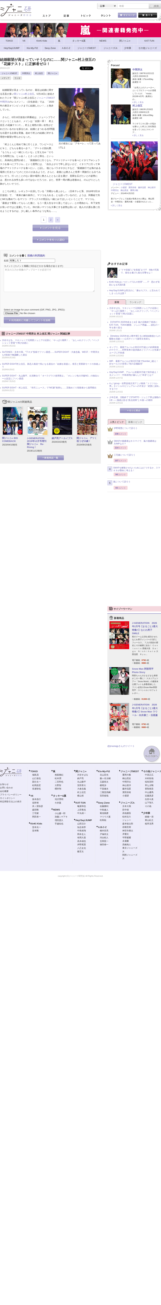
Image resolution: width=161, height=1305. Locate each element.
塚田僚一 (104, 844)
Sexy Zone (104, 802)
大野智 (58, 785)
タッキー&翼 (59, 795)
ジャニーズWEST (9, 73)
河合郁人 (104, 837)
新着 (116, 302)
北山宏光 (104, 775)
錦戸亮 (80, 778)
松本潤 (58, 778)
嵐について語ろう (118, 482)
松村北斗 (126, 816)
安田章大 (81, 785)
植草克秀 (149, 823)
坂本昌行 (36, 799)
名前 (6, 260)
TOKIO (34, 771)
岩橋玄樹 (126, 827)
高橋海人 (126, 844)
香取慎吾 (149, 788)
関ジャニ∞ (52, 73)
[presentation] (31, 297)
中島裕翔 (81, 830)
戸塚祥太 (104, 834)
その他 (148, 806)
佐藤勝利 (104, 806)
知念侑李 (81, 827)
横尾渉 (103, 785)
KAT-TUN (80, 802)
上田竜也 (81, 810)
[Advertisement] (134, 237)
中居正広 (149, 775)
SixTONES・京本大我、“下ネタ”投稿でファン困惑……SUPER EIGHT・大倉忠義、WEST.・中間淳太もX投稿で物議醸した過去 (50, 353)
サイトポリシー (7, 798)
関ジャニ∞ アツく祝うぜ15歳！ (87, 439)
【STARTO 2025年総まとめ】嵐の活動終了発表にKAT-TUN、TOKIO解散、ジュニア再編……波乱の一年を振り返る (134, 325)
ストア (46, 15)
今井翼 (58, 803)
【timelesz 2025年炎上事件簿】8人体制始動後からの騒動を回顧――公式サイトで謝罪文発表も (134, 337)
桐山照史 (124, 190)
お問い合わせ (6, 787)
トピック (86, 15)
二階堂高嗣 (105, 792)
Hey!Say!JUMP (83, 820)
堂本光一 (36, 827)
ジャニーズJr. (128, 802)
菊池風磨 (104, 813)
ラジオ (17, 78)
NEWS (56, 809)
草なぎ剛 (149, 785)
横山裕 (80, 795)
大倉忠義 (81, 788)
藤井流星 (142, 187)
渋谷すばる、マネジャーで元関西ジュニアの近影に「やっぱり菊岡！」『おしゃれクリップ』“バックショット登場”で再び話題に (50, 341)
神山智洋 (152, 187)
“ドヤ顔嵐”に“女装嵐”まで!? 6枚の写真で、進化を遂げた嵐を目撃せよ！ (140, 271)
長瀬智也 (36, 788)
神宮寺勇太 (127, 830)
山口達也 (36, 778)
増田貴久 (59, 820)
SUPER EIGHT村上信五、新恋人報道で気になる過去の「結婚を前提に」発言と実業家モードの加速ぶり (51, 365)
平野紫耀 (126, 837)
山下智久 (149, 802)
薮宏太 (80, 851)
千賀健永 (104, 788)
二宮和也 (59, 782)
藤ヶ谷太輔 (105, 778)
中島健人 (104, 810)
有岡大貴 (81, 837)
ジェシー (126, 820)
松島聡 (103, 820)
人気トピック (117, 422)
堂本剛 (35, 830)
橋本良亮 (104, 830)
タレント (105, 15)
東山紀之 (149, 820)
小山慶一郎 (60, 813)
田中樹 (125, 810)
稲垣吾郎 (149, 782)
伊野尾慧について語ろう (122, 429)
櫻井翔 (58, 788)
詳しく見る (139, 102)
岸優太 (125, 834)
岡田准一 (36, 816)
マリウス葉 (105, 816)
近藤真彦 (149, 795)
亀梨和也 (81, 806)
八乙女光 (81, 848)
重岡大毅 (134, 190)
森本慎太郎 (127, 823)
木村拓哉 (149, 778)
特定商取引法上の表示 (10, 801)
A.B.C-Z (102, 827)
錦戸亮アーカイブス (62, 438)
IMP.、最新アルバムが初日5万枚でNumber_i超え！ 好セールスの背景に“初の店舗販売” (134, 362)
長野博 (35, 803)
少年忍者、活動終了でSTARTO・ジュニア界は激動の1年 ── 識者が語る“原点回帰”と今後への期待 (135, 398)
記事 (66, 15)
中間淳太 (26, 73)
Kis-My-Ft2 (104, 771)
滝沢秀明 (59, 799)
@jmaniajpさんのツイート (121, 746)
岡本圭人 (81, 834)
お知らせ (4, 784)
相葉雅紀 (59, 775)
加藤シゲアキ (61, 816)
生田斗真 (149, 799)
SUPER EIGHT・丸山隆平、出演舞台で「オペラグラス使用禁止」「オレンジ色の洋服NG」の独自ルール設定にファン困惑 (50, 377)
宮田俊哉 (104, 795)
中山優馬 (149, 792)
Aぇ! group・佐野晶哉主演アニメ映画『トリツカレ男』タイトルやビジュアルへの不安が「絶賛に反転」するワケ (135, 386)
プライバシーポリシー (10, 794)
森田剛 (35, 810)
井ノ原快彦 (37, 806)
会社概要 (4, 791)
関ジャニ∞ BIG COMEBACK (10, 439)
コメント (8, 266)
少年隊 (146, 813)
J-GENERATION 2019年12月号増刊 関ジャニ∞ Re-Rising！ (37, 443)
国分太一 (36, 782)
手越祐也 (59, 823)
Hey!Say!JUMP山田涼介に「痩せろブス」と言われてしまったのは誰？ (134, 292)
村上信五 (39, 73)
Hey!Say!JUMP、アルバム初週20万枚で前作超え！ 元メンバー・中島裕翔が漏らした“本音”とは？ (135, 373)
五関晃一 (104, 841)
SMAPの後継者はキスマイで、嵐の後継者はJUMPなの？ (131, 442)
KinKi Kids (36, 823)
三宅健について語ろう (121, 456)
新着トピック (135, 422)
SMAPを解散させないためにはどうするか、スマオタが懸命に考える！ (133, 469)
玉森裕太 (104, 782)
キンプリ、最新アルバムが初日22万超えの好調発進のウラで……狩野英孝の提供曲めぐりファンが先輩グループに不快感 (135, 350)
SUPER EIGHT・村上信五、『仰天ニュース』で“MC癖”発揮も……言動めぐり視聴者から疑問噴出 (49, 387)
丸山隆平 (81, 782)
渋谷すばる (82, 775)
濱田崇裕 (132, 187)
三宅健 (35, 813)
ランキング (135, 302)
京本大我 (126, 806)
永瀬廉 (125, 841)
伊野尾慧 (81, 844)
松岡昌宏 (36, 785)
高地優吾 (126, 813)
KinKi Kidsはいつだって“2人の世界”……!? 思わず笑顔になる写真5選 (134, 283)
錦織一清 (149, 816)
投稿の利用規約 (36, 255)
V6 (31, 795)
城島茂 (35, 775)
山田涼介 (81, 823)
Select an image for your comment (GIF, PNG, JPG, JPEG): (34, 309)
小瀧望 (124, 187)
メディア (5, 78)
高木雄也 (81, 841)
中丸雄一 (81, 813)
